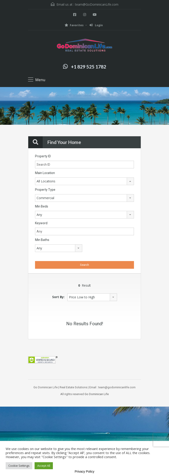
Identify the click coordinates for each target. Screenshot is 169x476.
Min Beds (41, 206)
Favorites (74, 25)
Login (96, 25)
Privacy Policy (84, 471)
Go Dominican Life (96, 394)
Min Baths (42, 240)
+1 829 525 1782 (88, 66)
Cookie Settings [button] (19, 466)
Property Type (45, 189)
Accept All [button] (43, 466)
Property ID (43, 156)
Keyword (41, 223)
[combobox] (84, 181)
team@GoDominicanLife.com (96, 4)
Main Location (45, 173)
